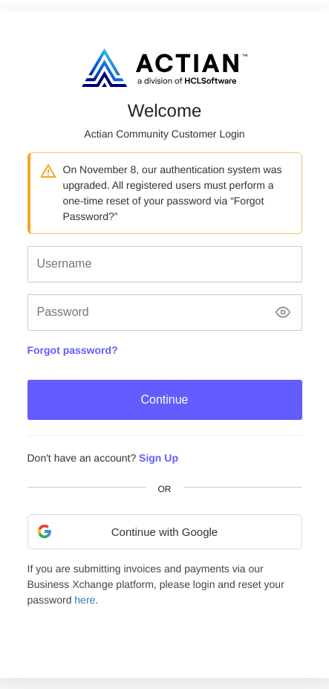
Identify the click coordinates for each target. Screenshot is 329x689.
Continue (164, 399)
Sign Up (158, 458)
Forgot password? (72, 350)
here (84, 600)
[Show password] (283, 312)
